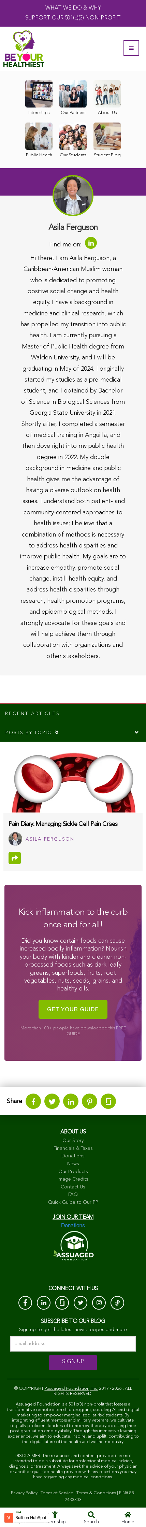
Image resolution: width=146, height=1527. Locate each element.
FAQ (73, 1194)
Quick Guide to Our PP (73, 1202)
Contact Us (73, 1187)
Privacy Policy (24, 1493)
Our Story (73, 1140)
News (73, 1163)
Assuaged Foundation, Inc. (71, 1388)
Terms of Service (57, 1493)
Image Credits (73, 1179)
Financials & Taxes (73, 1148)
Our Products (73, 1171)
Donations (73, 1156)
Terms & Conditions (96, 1493)
